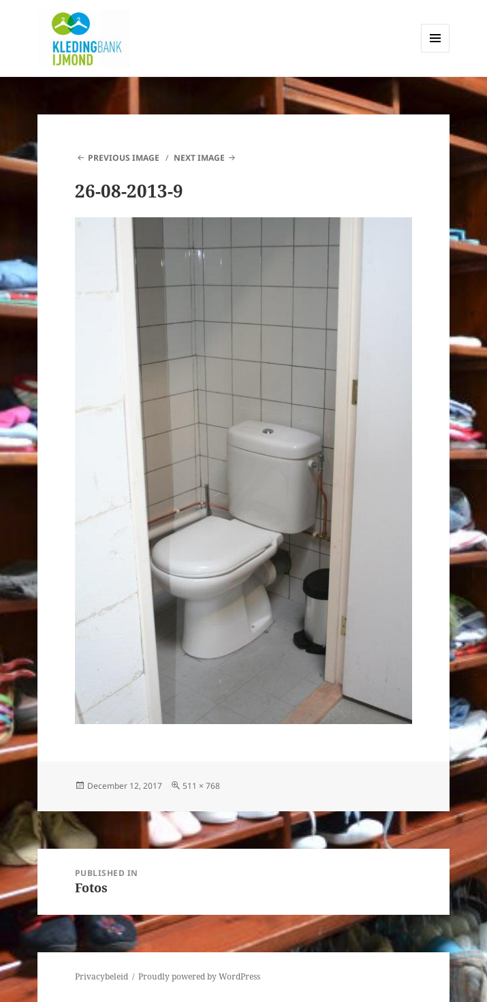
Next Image (199, 157)
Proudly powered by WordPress (199, 976)
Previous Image (123, 157)
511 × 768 (201, 786)
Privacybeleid (101, 976)
